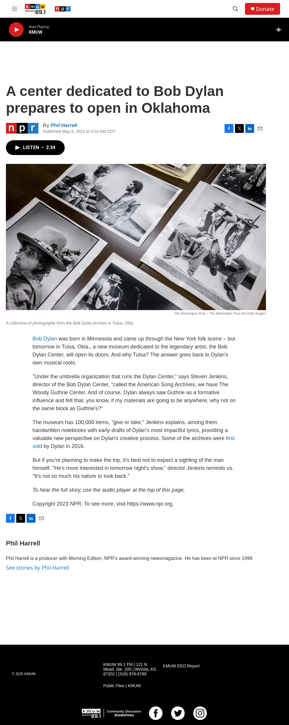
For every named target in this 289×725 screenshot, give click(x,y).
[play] (16, 29)
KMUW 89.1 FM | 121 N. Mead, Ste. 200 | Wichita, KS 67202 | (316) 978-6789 (129, 669)
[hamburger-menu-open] (14, 9)
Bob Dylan (45, 339)
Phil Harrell (64, 125)
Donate (265, 9)
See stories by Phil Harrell (37, 567)
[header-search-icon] (235, 9)
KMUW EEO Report (181, 666)
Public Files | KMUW (122, 686)
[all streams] (280, 29)
